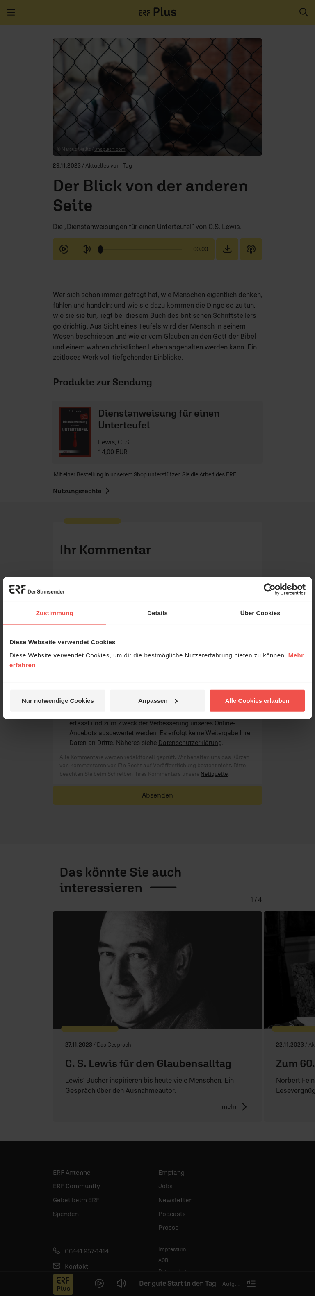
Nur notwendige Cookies (58, 700)
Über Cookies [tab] (260, 612)
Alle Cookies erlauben (257, 700)
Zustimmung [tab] (54, 612)
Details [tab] (157, 612)
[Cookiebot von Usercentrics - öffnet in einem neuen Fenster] (270, 589)
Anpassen (158, 700)
